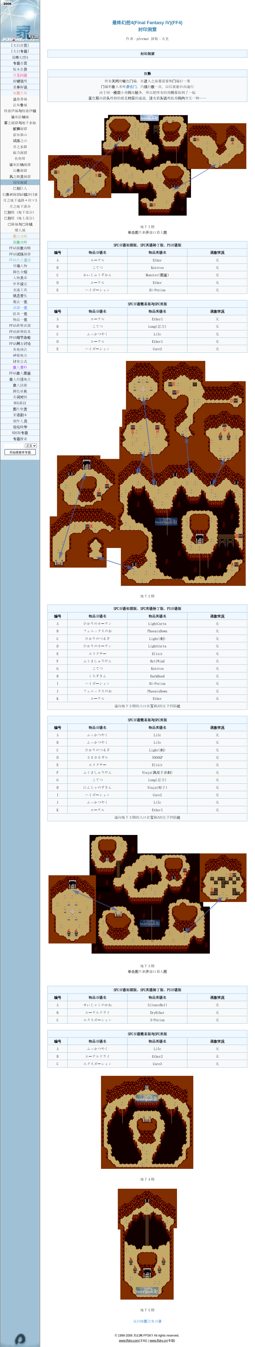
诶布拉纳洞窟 (20, 164)
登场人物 (20, 265)
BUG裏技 (20, 402)
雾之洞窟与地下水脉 (20, 122)
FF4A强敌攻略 (20, 247)
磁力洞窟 (20, 152)
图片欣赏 (20, 408)
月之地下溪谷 (20, 206)
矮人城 (20, 229)
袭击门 (131, 86)
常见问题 (20, 74)
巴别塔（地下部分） (20, 212)
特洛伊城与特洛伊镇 (20, 110)
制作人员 (20, 420)
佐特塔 (20, 158)
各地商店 (20, 349)
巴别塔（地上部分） (20, 217)
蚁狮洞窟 (20, 128)
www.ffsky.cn (158, 1340)
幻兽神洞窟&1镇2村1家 (20, 194)
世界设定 (20, 283)
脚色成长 (20, 391)
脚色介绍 (20, 271)
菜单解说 (20, 86)
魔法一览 (20, 301)
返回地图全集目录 (147, 1321)
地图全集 (20, 92)
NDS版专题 (20, 432)
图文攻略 (20, 236)
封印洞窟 (20, 182)
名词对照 (20, 396)
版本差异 (20, 69)
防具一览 (20, 313)
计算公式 (20, 361)
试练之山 (20, 140)
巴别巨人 (20, 188)
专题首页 (20, 63)
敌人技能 (20, 384)
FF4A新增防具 (20, 331)
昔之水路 (20, 146)
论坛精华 (20, 426)
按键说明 (20, 80)
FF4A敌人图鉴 (20, 372)
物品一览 (20, 319)
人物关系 (20, 277)
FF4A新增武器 (20, 325)
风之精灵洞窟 (20, 176)
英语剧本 (20, 414)
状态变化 (20, 295)
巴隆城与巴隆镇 (20, 224)
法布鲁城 (20, 104)
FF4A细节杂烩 (20, 337)
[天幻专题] (20, 51)
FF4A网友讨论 (20, 343)
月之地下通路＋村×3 (20, 200)
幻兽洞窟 (20, 170)
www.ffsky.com (129, 1340)
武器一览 (20, 307)
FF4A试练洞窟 (20, 253)
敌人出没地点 (20, 379)
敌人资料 (20, 367)
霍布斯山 (20, 134)
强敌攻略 (20, 241)
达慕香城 (20, 98)
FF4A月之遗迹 (20, 259)
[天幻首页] (20, 45)
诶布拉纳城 (20, 116)
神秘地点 (20, 355)
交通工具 (20, 289)
